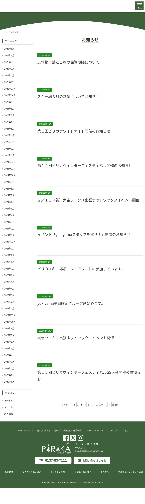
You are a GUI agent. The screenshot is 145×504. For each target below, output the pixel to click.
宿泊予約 (77, 445)
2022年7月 (9, 335)
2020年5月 (9, 381)
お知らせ (9, 400)
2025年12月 (10, 82)
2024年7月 (9, 195)
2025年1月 (9, 155)
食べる (47, 445)
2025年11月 (10, 88)
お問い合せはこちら (92, 476)
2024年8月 (9, 188)
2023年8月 (9, 261)
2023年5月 (9, 281)
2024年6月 (9, 201)
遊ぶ (39, 445)
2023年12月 (10, 241)
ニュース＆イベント (94, 445)
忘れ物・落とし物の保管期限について (74, 61)
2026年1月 (9, 75)
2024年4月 (9, 215)
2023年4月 (9, 288)
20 (101, 425)
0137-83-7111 (53, 476)
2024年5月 (9, 208)
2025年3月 (9, 141)
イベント (9, 407)
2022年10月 (10, 321)
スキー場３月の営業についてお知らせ (74, 96)
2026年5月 (9, 48)
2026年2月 (9, 68)
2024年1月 (9, 235)
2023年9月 (9, 255)
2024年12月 (10, 161)
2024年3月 (9, 222)
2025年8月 (9, 108)
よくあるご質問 (57, 487)
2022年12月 (10, 315)
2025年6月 (9, 122)
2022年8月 (9, 328)
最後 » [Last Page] (116, 425)
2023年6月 (9, 275)
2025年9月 (9, 102)
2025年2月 (9, 148)
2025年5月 (9, 128)
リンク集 (122, 445)
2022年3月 (9, 361)
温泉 (56, 445)
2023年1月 (9, 308)
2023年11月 (10, 248)
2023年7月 (9, 268)
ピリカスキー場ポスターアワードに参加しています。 (89, 289)
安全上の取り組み (83, 487)
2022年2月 (9, 368)
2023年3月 (9, 295)
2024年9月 (9, 181)
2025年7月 (9, 115)
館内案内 (66, 445)
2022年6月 (9, 341)
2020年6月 (9, 375)
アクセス (111, 445)
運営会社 (9, 487)
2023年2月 (9, 301)
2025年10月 (10, 95)
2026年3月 (9, 62)
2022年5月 (9, 348)
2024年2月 (9, 228)
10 (96, 425)
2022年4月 (9, 355)
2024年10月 (10, 175)
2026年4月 (9, 55)
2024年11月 (10, 168)
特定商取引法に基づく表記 (130, 487)
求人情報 (9, 413)
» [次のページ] (109, 425)
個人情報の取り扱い (31, 487)
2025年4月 (9, 135)
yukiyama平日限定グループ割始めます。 (78, 324)
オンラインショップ (24, 445)
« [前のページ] (70, 425)
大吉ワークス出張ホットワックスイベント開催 (83, 358)
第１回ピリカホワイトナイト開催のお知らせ (81, 130)
